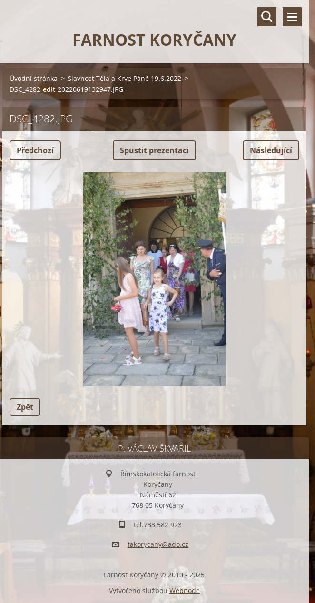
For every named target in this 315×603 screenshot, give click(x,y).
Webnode (184, 590)
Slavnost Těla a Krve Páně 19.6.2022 (124, 78)
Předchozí (35, 150)
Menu (292, 16)
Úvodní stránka (34, 78)
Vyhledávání (266, 16)
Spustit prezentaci (154, 150)
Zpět (25, 407)
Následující (271, 150)
